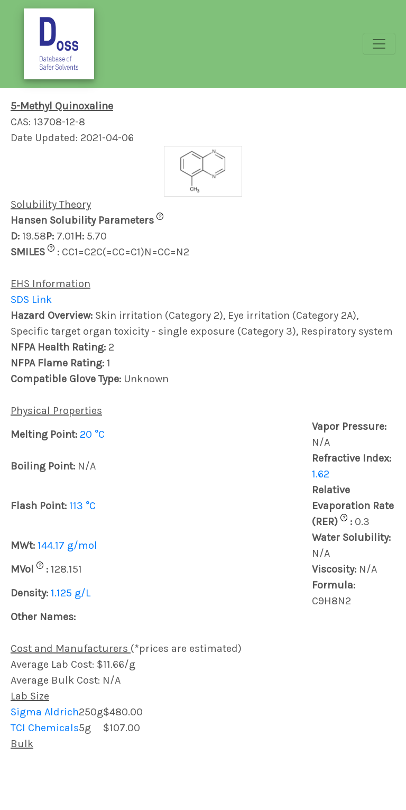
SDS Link (31, 299)
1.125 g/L (70, 593)
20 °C (92, 434)
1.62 (320, 474)
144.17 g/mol (67, 545)
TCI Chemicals (45, 728)
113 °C (82, 506)
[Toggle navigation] (379, 44)
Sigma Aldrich (45, 712)
